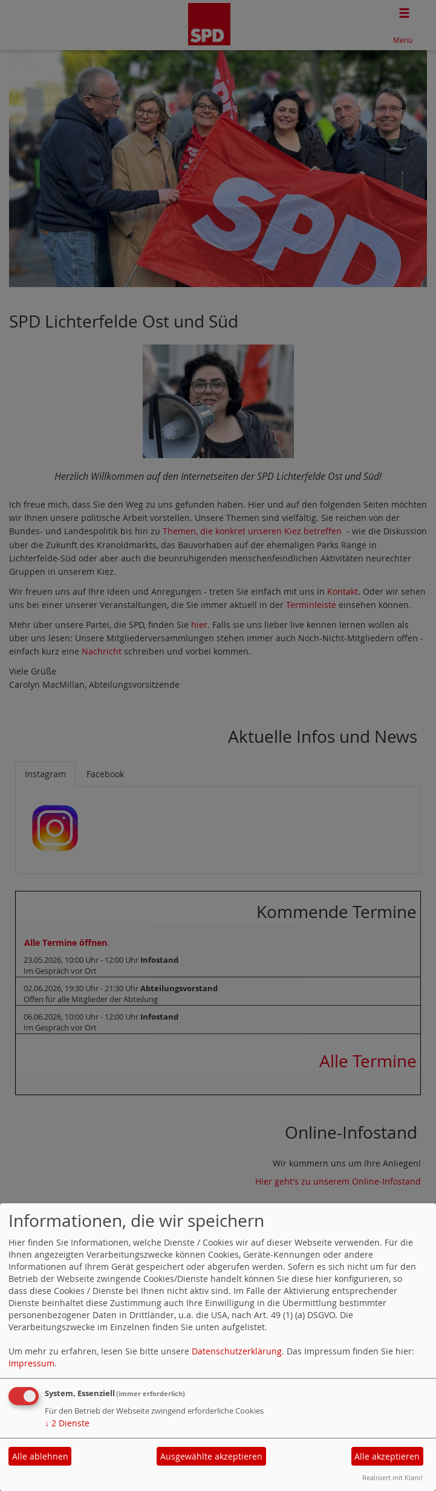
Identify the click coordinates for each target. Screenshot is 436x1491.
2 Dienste (67, 1423)
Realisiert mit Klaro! (392, 1477)
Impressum (31, 1363)
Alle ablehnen (40, 1456)
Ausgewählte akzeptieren (211, 1456)
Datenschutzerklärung (237, 1351)
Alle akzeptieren (387, 1456)
